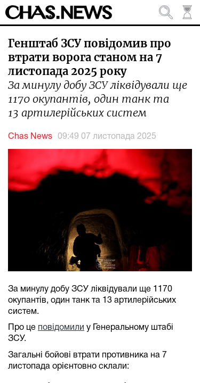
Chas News (30, 136)
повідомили (61, 327)
